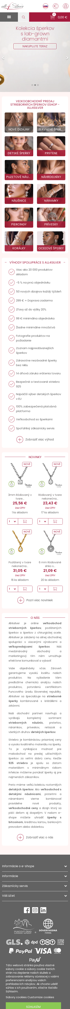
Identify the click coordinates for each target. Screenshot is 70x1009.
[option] (35, 57)
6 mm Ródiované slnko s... (50, 564)
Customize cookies (40, 997)
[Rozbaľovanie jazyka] (45, 6)
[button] (59, 17)
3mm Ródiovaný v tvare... (20, 496)
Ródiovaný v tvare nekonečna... (50, 496)
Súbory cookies (16, 997)
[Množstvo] (12, 521)
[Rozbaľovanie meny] (55, 6)
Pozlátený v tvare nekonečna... (20, 564)
